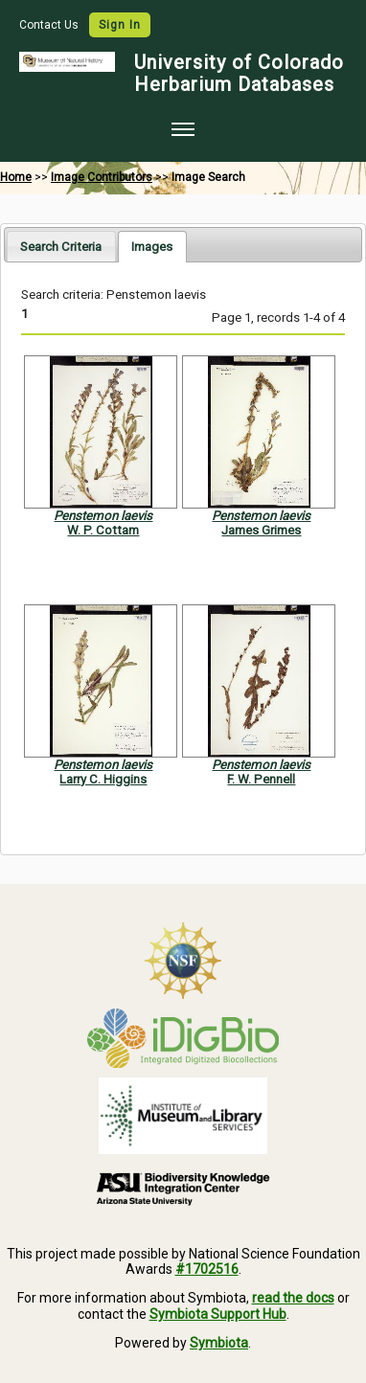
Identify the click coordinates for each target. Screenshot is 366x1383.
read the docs (293, 1297)
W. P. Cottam (103, 530)
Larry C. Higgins (103, 779)
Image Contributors (101, 177)
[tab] (61, 246)
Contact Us (50, 25)
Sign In (120, 25)
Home (16, 177)
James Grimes (261, 530)
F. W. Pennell (261, 779)
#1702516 (207, 1269)
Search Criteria (61, 246)
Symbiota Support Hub (217, 1314)
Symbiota (219, 1342)
